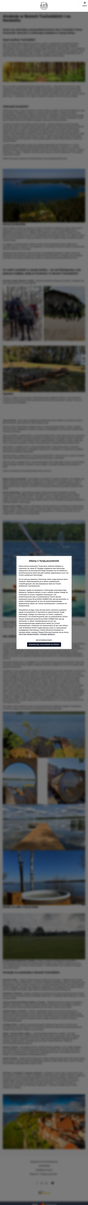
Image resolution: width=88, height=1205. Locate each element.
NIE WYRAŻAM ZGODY (44, 640)
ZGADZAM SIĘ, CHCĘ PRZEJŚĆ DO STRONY (44, 644)
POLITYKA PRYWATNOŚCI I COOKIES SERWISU (37, 634)
